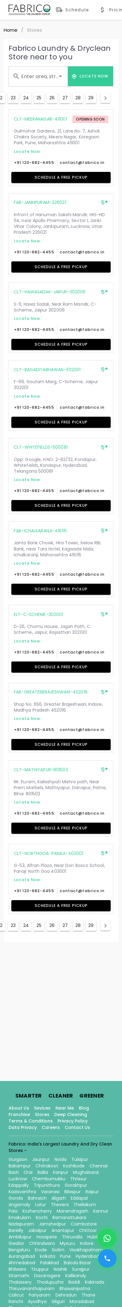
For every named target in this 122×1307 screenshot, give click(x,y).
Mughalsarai (86, 1172)
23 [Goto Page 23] (13, 98)
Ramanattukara (69, 1217)
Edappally (19, 1185)
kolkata (47, 1256)
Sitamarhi (19, 1276)
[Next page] (105, 98)
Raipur (92, 1192)
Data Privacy (23, 1127)
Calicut (16, 1295)
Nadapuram (21, 1224)
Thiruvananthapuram (32, 1288)
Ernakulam (20, 1217)
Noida (61, 1159)
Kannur (100, 1211)
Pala (13, 1211)
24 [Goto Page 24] (26, 98)
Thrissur (78, 1179)
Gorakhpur (76, 1185)
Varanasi (50, 1192)
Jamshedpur (52, 1224)
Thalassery (20, 1282)
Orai (28, 1172)
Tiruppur (40, 1269)
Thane (88, 1295)
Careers (51, 1127)
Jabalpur (37, 1230)
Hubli (92, 1237)
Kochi (42, 1217)
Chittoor (88, 1230)
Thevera (60, 1205)
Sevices (42, 1108)
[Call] (107, 1258)
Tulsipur (79, 1159)
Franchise (19, 1114)
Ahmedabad (22, 1263)
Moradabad (82, 1301)
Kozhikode (74, 1166)
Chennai (99, 1166)
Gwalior (16, 1243)
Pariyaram (40, 1295)
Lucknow (18, 1179)
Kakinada (94, 1282)
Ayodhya (37, 1301)
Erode (41, 1250)
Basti (14, 1172)
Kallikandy (75, 1276)
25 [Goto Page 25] (38, 98)
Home (10, 30)
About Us (19, 1108)
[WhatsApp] (107, 1238)
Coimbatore (84, 1224)
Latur (40, 1205)
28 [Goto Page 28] (78, 98)
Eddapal (79, 1198)
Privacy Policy (73, 1121)
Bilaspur (72, 1192)
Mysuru (67, 1243)
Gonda (16, 1198)
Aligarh (58, 1198)
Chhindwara (42, 1243)
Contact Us (77, 1127)
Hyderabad (87, 1256)
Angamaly (19, 1205)
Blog (84, 1108)
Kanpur (60, 1172)
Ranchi (16, 1301)
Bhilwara (17, 1269)
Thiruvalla (72, 1237)
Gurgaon (18, 1159)
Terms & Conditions (31, 1121)
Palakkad (49, 1263)
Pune (65, 1256)
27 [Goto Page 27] (65, 98)
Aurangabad (22, 1256)
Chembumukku (48, 1179)
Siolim (58, 1250)
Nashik (60, 1269)
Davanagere (47, 1276)
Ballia (42, 1172)
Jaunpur (41, 1159)
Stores (42, 1114)
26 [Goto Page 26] (52, 98)
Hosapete (46, 1237)
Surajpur (81, 1269)
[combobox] (38, 76)
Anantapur (62, 1230)
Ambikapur (20, 1237)
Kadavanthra (22, 1192)
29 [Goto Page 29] (90, 98)
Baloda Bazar (77, 1263)
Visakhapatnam (86, 1250)
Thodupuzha (49, 1282)
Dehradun (66, 1295)
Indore (86, 1243)
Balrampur (20, 1166)
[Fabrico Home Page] (29, 10)
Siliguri (58, 1301)
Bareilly (16, 1230)
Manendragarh (72, 1211)
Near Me (64, 1108)
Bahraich (37, 1198)
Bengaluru (19, 1250)
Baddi (74, 1282)
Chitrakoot (47, 1166)
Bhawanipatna (74, 1288)
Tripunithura (47, 1185)
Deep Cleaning (70, 1114)
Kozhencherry (37, 1211)
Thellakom (85, 1205)
